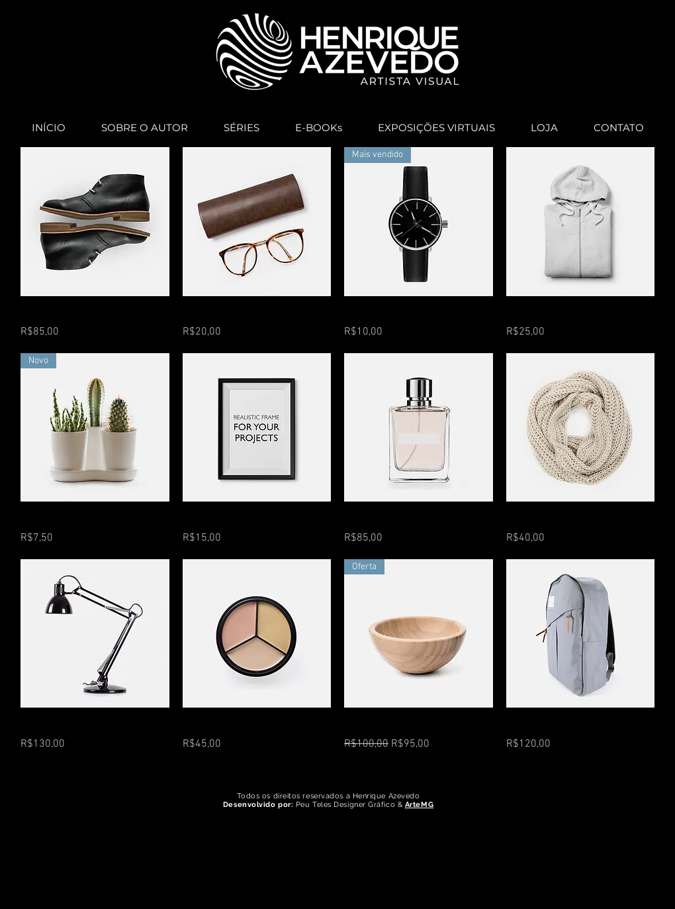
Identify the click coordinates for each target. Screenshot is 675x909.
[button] (241, 121)
